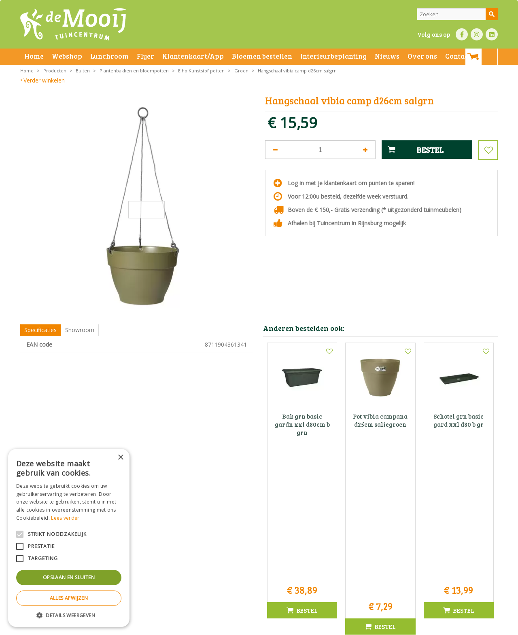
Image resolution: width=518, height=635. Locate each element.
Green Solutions (370, 627)
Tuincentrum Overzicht (419, 627)
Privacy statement (155, 627)
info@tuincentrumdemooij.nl (261, 555)
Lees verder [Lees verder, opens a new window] (65, 517)
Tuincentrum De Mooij (259, 521)
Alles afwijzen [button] (69, 598)
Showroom (79, 330)
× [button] (120, 458)
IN (477, 34)
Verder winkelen (44, 80)
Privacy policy (278, 627)
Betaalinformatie (241, 627)
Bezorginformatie (199, 627)
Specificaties (40, 330)
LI (492, 34)
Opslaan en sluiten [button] (69, 577)
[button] (68, 615)
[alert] (69, 538)
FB (462, 34)
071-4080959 (262, 547)
